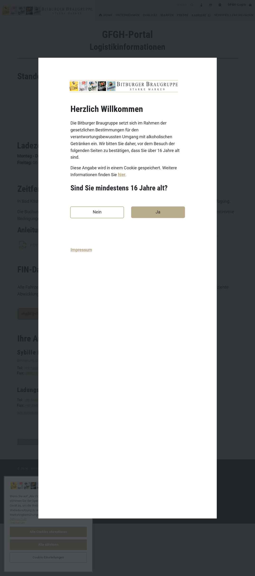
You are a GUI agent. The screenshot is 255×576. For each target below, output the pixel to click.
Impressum (81, 249)
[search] (142, 4)
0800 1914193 (35, 380)
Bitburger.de (102, 529)
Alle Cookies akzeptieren (48, 532)
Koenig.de (100, 537)
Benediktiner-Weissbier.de (113, 559)
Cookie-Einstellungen (185, 544)
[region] (48, 524)
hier (121, 174)
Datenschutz (26, 544)
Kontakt (23, 529)
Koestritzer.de (103, 544)
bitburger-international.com (190, 537)
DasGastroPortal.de (184, 529)
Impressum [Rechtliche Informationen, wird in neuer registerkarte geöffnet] (17, 522)
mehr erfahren (35, 320)
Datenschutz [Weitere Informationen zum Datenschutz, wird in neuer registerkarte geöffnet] (18, 519)
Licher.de (100, 551)
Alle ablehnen (48, 544)
